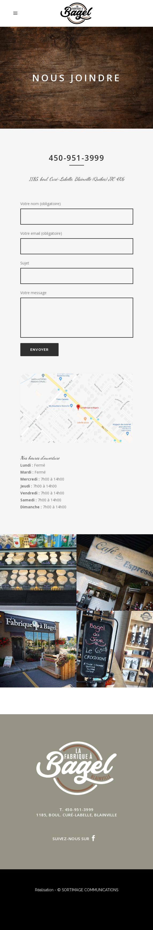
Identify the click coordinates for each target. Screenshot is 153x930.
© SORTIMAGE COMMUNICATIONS (87, 890)
